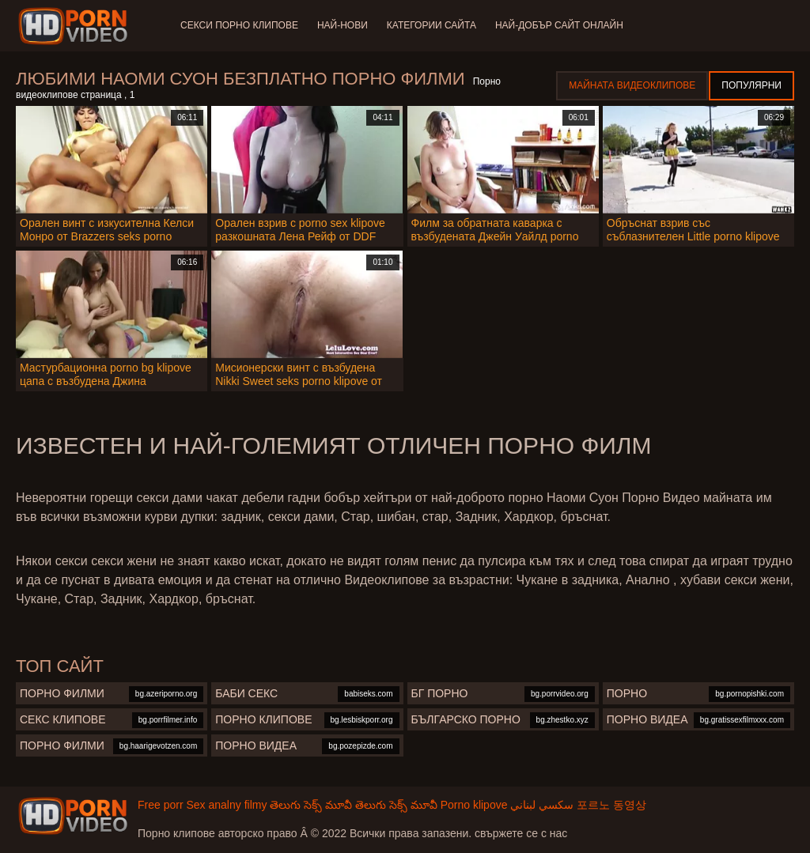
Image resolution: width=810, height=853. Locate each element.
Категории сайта (431, 25)
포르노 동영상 (611, 804)
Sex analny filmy (226, 804)
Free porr (161, 804)
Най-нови (342, 25)
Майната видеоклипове (632, 85)
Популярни (751, 85)
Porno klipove (474, 804)
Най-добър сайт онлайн (559, 25)
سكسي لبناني (541, 804)
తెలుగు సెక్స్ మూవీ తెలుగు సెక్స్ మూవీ (353, 804)
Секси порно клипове (239, 25)
